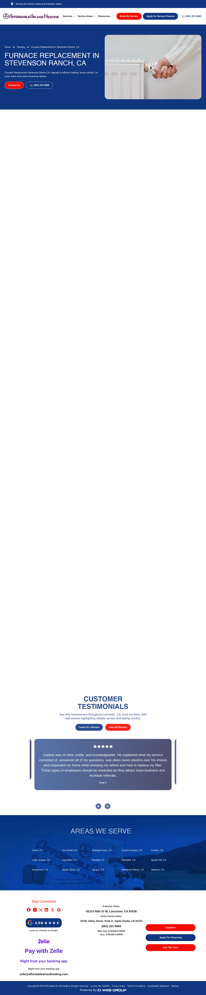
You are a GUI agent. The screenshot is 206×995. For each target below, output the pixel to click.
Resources (104, 16)
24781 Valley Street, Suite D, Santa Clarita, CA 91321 (111, 921)
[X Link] (40, 909)
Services (67, 16)
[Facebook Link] (28, 909)
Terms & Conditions (136, 986)
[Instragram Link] (35, 909)
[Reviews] (103, 766)
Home (8, 47)
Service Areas (85, 16)
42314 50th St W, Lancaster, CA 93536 (111, 911)
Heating (21, 47)
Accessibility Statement (158, 986)
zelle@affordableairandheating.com (44, 974)
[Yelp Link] (52, 909)
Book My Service (129, 16)
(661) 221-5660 (111, 926)
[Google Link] (59, 909)
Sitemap (175, 986)
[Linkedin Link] (46, 909)
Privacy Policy (118, 986)
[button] (69, 16)
